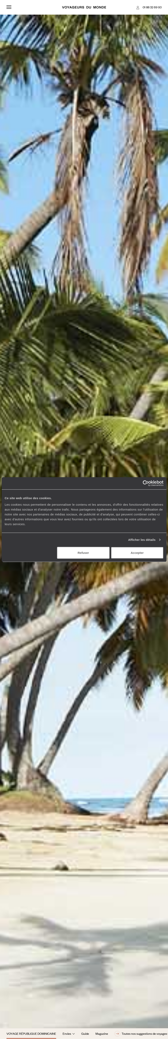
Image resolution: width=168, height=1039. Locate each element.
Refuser (83, 552)
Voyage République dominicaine (31, 1033)
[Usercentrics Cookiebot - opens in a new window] (145, 483)
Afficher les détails (141, 539)
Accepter (137, 552)
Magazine (101, 1033)
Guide (85, 1033)
